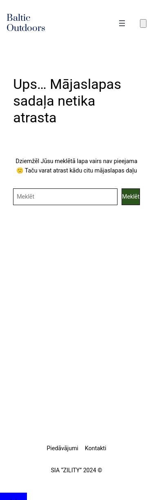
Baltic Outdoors (26, 23)
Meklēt (131, 196)
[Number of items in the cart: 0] (143, 23)
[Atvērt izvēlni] (122, 23)
